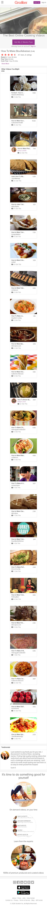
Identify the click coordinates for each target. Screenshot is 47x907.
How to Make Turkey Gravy (18, 539)
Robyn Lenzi (22, 402)
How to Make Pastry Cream (24, 148)
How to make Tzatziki (18, 204)
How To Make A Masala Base (18, 651)
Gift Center (39, 900)
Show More (5, 63)
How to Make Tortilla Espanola (18, 595)
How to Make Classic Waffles (18, 511)
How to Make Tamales (18, 232)
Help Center (31, 898)
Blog (32, 900)
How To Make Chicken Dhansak (18, 427)
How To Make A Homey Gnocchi (18, 483)
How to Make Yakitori (18, 288)
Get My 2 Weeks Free (23, 42)
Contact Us (9, 900)
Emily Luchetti (22, 150)
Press (19, 898)
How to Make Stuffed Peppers (18, 706)
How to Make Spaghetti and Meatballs (18, 734)
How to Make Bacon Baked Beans (18, 344)
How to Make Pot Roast (18, 623)
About (14, 898)
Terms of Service (24, 900)
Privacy (16, 900)
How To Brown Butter (24, 400)
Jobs (24, 898)
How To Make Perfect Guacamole (18, 567)
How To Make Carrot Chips (18, 678)
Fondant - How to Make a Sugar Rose (18, 93)
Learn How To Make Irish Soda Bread (18, 176)
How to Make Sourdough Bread (18, 121)
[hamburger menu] (2, 2)
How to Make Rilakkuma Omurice (18, 455)
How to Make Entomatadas (18, 260)
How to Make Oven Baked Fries (18, 372)
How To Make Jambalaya (18, 316)
